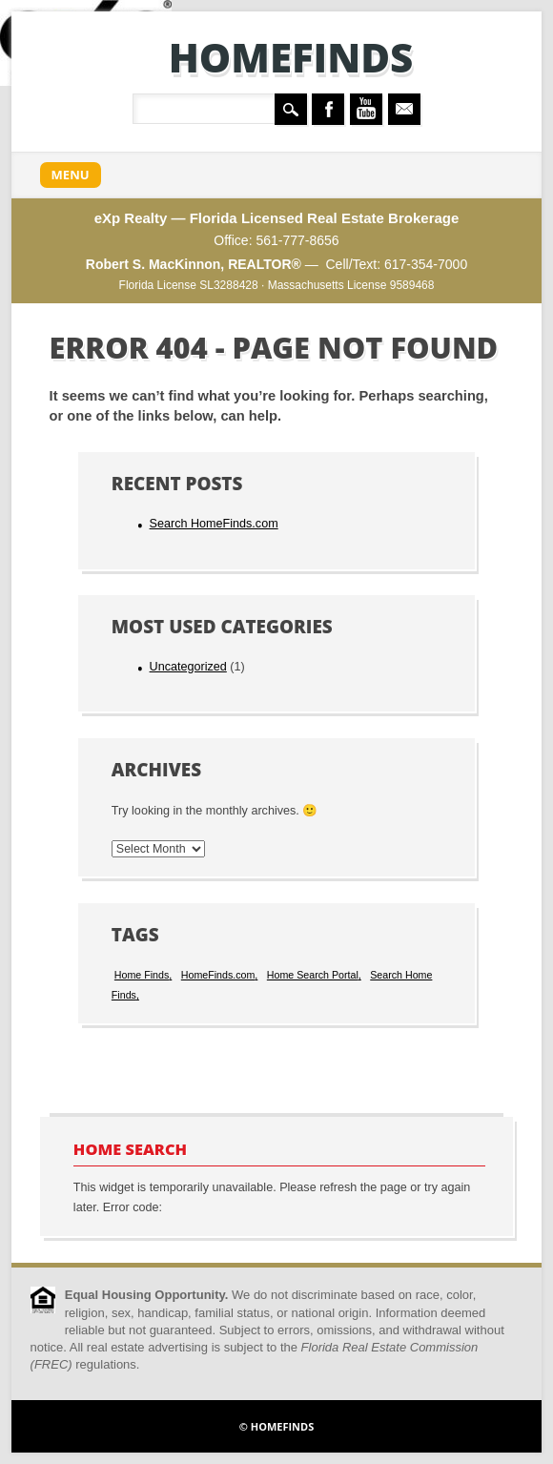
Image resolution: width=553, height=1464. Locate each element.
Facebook (328, 109)
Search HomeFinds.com (214, 523)
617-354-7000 (425, 264)
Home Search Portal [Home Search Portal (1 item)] (312, 974)
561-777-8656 (297, 240)
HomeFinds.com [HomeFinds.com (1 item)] (218, 974)
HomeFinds (291, 57)
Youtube (366, 109)
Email (404, 109)
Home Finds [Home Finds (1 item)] (141, 974)
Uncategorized (188, 666)
